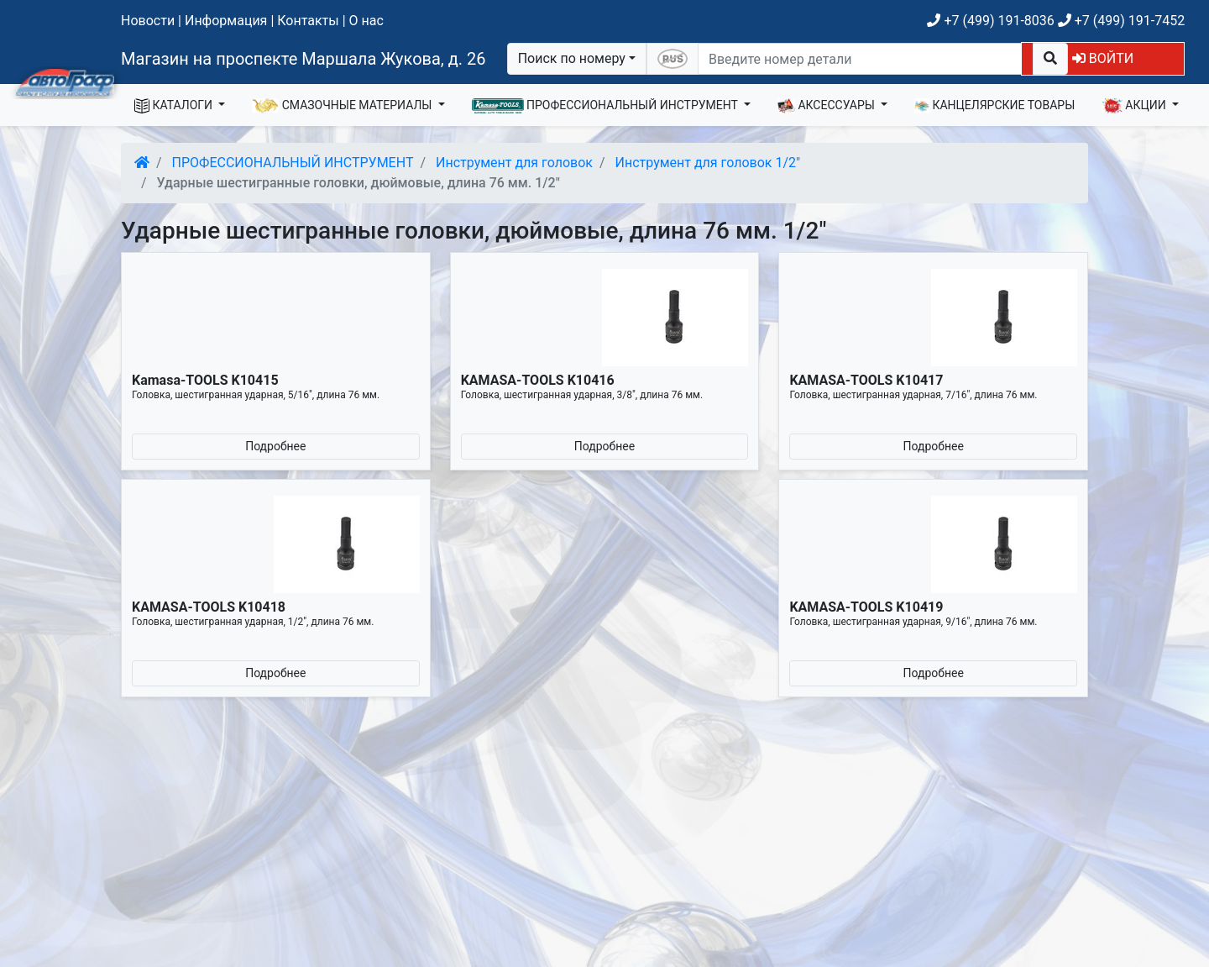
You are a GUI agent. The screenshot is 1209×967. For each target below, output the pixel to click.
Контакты (307, 21)
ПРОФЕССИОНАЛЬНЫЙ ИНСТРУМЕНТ (606, 105)
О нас (366, 21)
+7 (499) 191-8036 (990, 21)
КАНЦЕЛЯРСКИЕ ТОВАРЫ (994, 105)
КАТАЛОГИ (175, 105)
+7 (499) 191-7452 (1121, 21)
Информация (226, 21)
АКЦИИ (1135, 105)
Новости (148, 21)
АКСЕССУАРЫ (827, 105)
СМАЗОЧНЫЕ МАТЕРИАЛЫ (343, 105)
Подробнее (275, 446)
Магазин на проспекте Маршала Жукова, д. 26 (303, 59)
